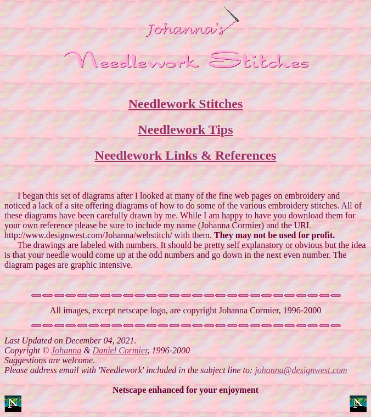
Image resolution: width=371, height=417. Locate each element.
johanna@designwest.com (301, 375)
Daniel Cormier (120, 355)
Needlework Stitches (185, 105)
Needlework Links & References (186, 157)
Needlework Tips (185, 131)
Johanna (66, 355)
